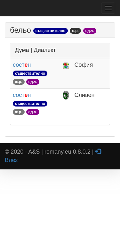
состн (30, 73)
